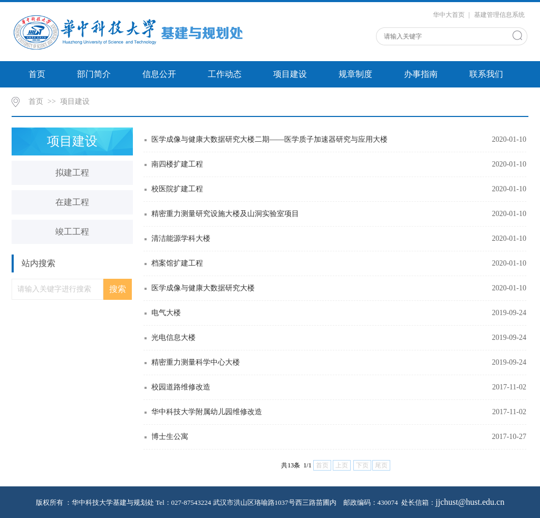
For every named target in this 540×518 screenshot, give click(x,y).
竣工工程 (72, 231)
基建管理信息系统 (499, 14)
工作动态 (225, 74)
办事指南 (421, 74)
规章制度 (355, 74)
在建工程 (72, 202)
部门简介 (94, 74)
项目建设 (290, 74)
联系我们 (486, 74)
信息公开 (159, 74)
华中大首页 (449, 14)
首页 (36, 74)
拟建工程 (72, 172)
